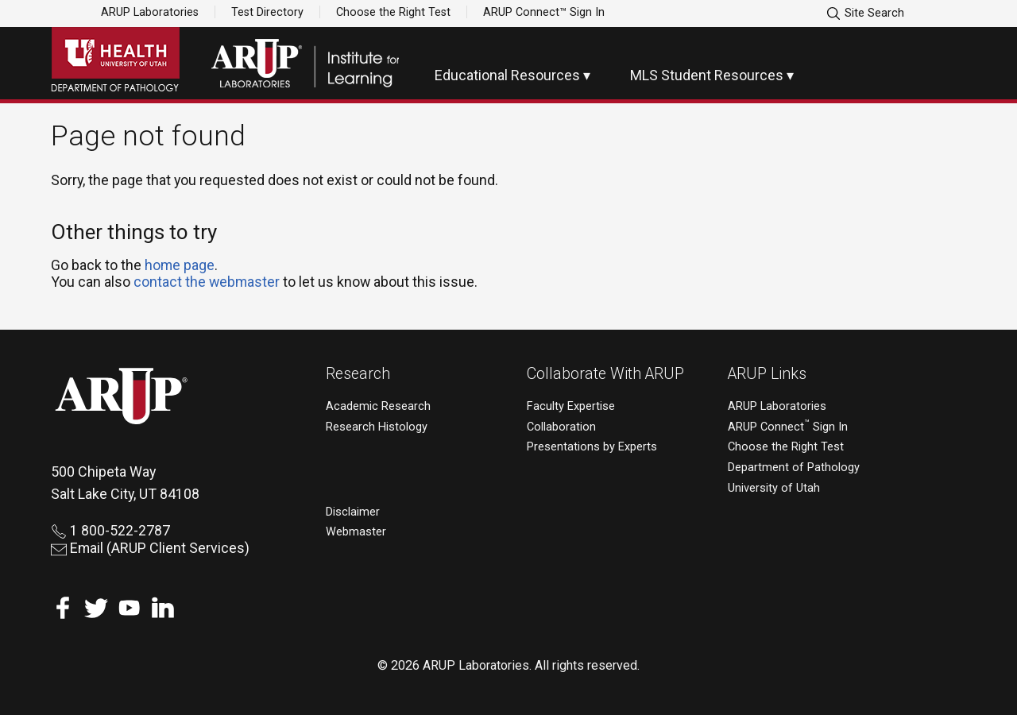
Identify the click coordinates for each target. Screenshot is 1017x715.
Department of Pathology (794, 467)
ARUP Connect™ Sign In (544, 12)
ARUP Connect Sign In (788, 427)
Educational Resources (507, 75)
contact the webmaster (206, 281)
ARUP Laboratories (150, 12)
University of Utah (774, 488)
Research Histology (376, 427)
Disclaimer (353, 512)
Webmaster (356, 532)
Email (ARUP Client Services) (150, 547)
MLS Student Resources (706, 75)
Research (358, 374)
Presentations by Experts (592, 447)
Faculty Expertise (571, 406)
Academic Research (378, 406)
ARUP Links (767, 374)
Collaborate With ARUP (605, 374)
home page (180, 265)
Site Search (865, 13)
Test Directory (267, 12)
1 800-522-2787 (110, 530)
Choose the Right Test (393, 12)
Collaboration (561, 427)
